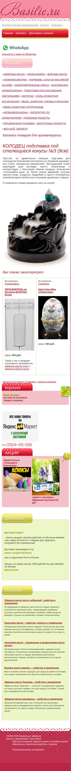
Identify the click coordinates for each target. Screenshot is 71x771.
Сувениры (43, 283)
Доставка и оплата (41, 33)
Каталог (21, 33)
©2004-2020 (12, 736)
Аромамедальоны (16, 112)
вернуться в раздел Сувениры (19, 381)
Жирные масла (57, 74)
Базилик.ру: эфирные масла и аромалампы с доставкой (23, 737)
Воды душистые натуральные (24, 107)
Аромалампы (36, 74)
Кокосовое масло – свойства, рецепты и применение (33, 623)
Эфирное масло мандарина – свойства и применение (33, 699)
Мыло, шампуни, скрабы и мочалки (45, 101)
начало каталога (47, 381)
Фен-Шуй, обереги (15, 128)
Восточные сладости (51, 123)
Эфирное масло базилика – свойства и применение (32, 682)
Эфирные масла (14, 74)
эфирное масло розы (16, 366)
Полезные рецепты (37, 118)
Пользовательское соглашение (28, 749)
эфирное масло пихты (17, 368)
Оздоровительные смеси (32, 85)
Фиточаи (27, 96)
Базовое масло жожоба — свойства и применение (31, 668)
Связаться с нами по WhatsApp (19, 53)
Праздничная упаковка (19, 123)
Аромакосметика (15, 79)
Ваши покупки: (11, 395)
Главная (8, 33)
